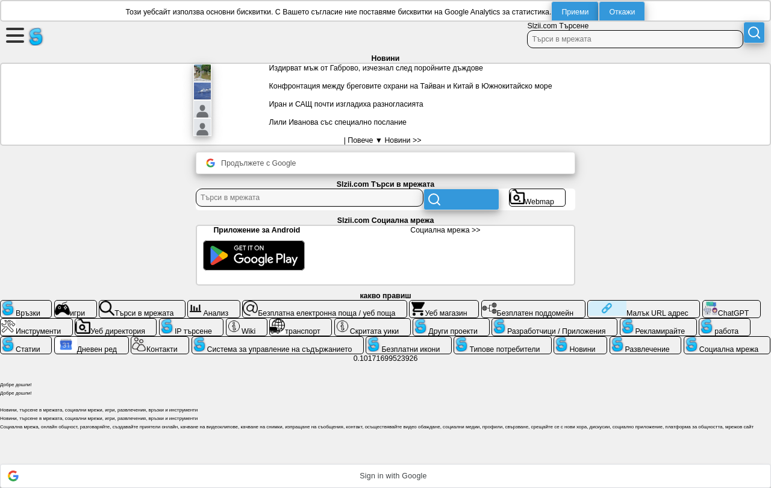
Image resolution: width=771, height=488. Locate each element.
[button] (385, 476)
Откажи (622, 12)
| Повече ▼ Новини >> (383, 140)
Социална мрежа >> (445, 230)
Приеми (574, 12)
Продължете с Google (251, 162)
